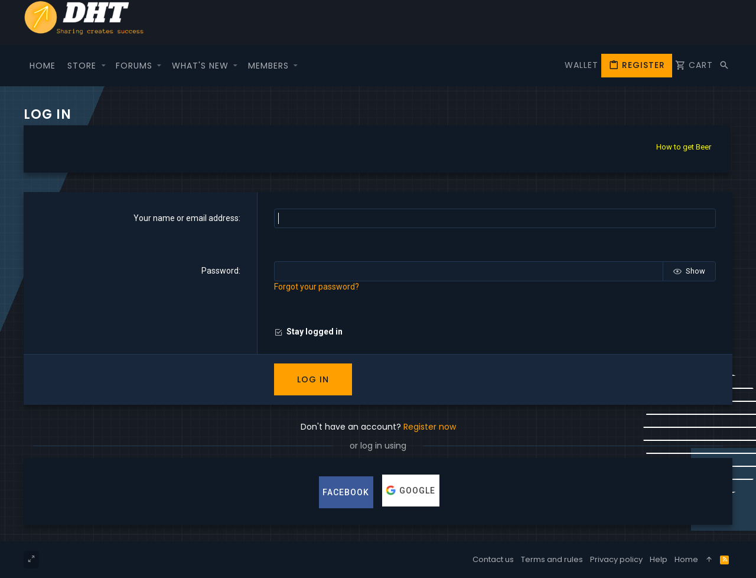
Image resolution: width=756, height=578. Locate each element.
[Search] (724, 65)
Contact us (493, 559)
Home (686, 559)
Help (658, 559)
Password (220, 270)
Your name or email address (186, 218)
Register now (429, 427)
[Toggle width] (31, 560)
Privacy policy (616, 559)
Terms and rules (552, 559)
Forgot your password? (316, 286)
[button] (103, 66)
